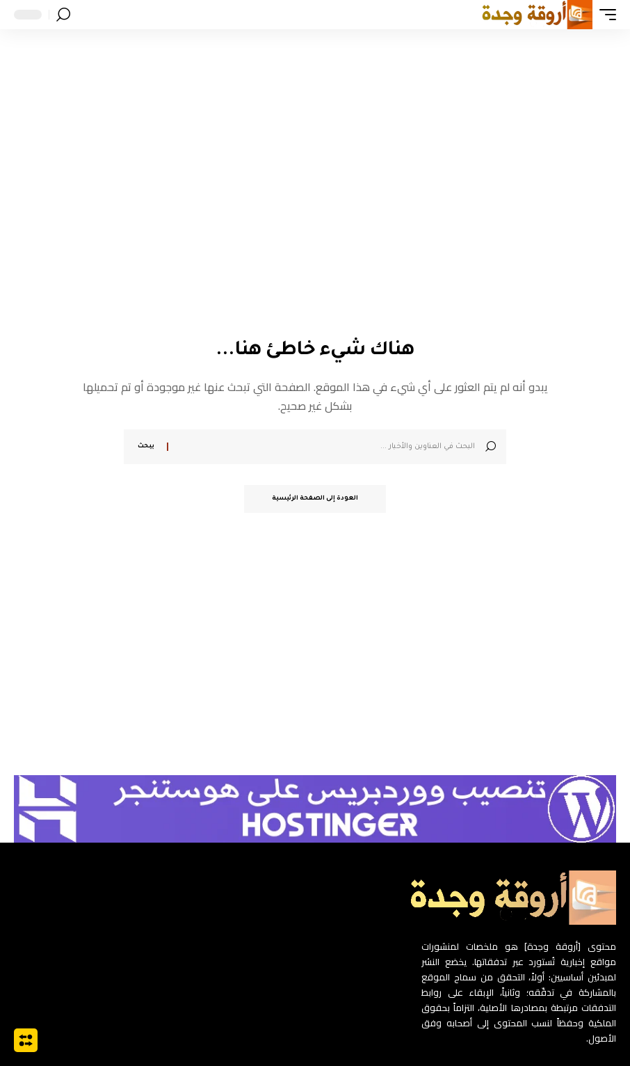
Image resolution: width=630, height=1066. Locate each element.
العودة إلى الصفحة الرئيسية (315, 498)
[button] (604, 14)
